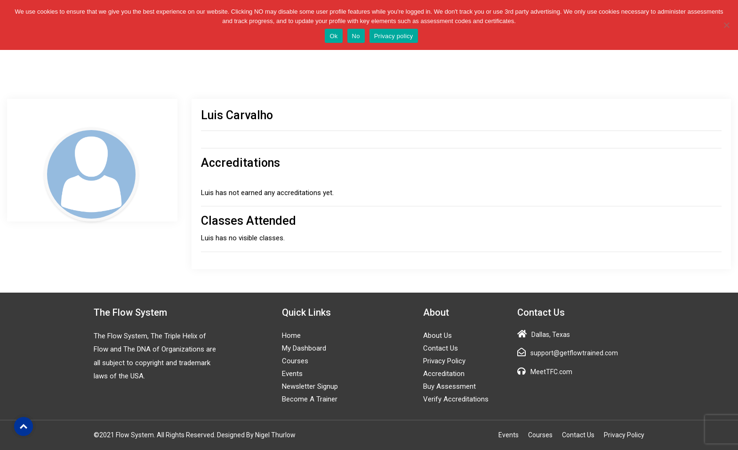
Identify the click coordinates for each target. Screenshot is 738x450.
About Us (437, 335)
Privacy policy (393, 36)
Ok (333, 36)
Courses (295, 361)
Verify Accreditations (456, 399)
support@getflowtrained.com (574, 353)
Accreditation (444, 373)
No (356, 36)
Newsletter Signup (310, 386)
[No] (726, 25)
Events (292, 373)
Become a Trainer (309, 399)
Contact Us (440, 348)
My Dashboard (304, 348)
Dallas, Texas (550, 334)
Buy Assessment (449, 386)
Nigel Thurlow (275, 435)
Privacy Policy (444, 361)
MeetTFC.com (551, 372)
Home (291, 335)
